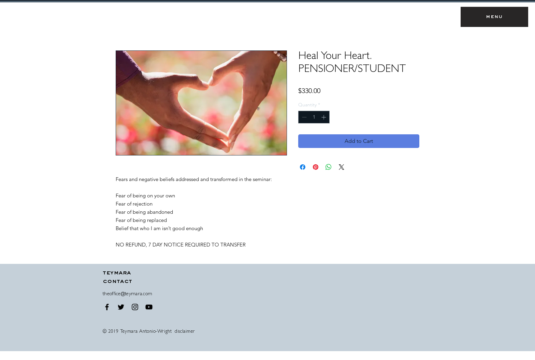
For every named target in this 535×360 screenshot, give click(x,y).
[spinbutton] (314, 117)
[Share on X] (341, 167)
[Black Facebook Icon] (107, 307)
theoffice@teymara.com (127, 294)
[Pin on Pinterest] (316, 167)
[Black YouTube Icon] (149, 307)
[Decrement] (303, 117)
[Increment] (324, 117)
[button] (494, 17)
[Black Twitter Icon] (121, 307)
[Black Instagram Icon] (135, 307)
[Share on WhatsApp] (328, 167)
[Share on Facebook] (303, 167)
